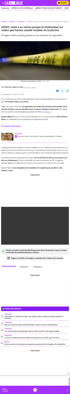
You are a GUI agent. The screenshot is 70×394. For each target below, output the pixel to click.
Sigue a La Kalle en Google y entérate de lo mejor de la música (35, 258)
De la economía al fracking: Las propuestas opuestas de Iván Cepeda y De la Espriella (34, 344)
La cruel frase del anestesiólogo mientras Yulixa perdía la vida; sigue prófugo (31, 331)
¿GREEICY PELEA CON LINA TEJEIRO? (48, 8)
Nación (6, 342)
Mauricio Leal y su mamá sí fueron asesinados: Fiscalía (40, 136)
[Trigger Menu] (3, 3)
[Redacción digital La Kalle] (14, 87)
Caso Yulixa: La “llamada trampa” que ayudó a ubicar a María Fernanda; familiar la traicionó (33, 317)
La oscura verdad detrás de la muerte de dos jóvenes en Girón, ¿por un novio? (31, 338)
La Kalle (4, 22)
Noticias (12, 22)
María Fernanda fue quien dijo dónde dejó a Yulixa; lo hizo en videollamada (30, 325)
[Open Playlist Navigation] (67, 390)
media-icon (35, 390)
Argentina (47, 112)
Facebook (57, 90)
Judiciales (21, 22)
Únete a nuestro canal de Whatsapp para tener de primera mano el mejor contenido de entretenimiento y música (34, 251)
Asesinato (24, 267)
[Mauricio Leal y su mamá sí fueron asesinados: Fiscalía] (7, 137)
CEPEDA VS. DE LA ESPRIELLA (22, 8)
